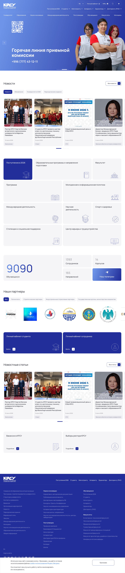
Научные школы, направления (53, 512)
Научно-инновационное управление (56, 506)
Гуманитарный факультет (92, 527)
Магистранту (87, 500)
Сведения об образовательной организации (19, 491)
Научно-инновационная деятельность (17, 527)
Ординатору (87, 506)
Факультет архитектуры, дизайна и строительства (100, 536)
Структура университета (12, 497)
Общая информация (10, 533)
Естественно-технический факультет (96, 518)
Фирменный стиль (10, 515)
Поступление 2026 (89, 494)
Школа (45, 547)
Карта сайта (8, 553)
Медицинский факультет (91, 533)
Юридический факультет (91, 524)
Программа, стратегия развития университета (19, 494)
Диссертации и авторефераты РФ (54, 500)
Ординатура (47, 541)
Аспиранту (87, 503)
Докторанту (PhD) (89, 509)
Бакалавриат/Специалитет (52, 529)
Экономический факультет (92, 521)
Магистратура (48, 532)
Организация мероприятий (13, 506)
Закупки (6, 518)
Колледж (46, 544)
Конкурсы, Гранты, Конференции (54, 503)
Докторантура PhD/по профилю (54, 538)
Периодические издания (12, 512)
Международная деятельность (14, 521)
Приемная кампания (50, 526)
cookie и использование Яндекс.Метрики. (45, 563)
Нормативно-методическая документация (57, 494)
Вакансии (7, 503)
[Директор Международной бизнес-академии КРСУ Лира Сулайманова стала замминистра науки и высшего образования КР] (108, 122)
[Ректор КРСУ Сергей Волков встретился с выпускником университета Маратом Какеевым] (18, 122)
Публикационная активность (53, 497)
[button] (58, 69)
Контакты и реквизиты (11, 500)
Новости (6, 509)
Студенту (86, 497)
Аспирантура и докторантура (53, 509)
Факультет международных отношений (96, 530)
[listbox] (81, 4)
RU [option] (79, 4)
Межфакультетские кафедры (93, 539)
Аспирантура (47, 535)
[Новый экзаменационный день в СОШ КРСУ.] (78, 122)
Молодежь (7, 524)
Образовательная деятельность (15, 530)
